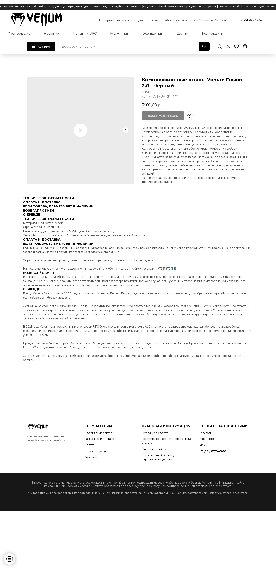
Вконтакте (206, 439)
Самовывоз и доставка (99, 439)
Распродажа (19, 33)
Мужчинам (120, 33)
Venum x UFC (85, 33)
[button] (219, 46)
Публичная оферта (155, 433)
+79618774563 (167, 268)
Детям (183, 33)
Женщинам (153, 33)
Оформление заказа (98, 433)
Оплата (89, 445)
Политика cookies (154, 449)
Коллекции (212, 33)
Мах (202, 445)
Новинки (52, 33)
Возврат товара (95, 451)
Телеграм (205, 433)
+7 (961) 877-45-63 (213, 451)
